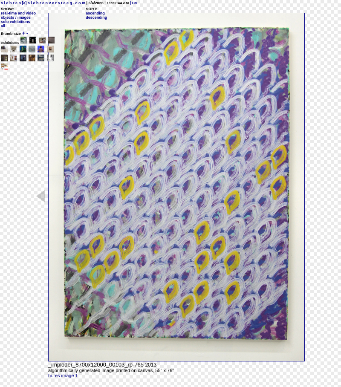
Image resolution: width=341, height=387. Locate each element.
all (3, 26)
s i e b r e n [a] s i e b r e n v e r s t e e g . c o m (43, 3)
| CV (133, 3)
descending (96, 17)
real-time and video (18, 13)
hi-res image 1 (63, 375)
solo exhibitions (15, 22)
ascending (95, 13)
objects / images (16, 17)
